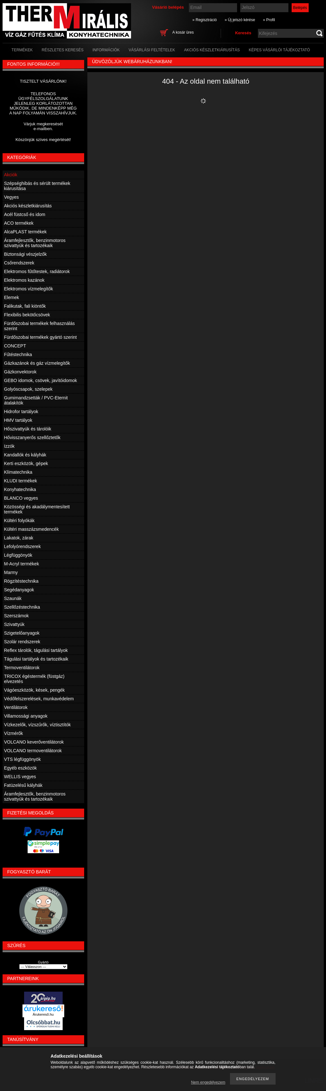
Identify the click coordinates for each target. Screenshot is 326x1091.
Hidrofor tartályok (21, 411)
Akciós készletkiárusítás (28, 205)
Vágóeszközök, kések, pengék (34, 690)
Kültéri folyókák (19, 520)
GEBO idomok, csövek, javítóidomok (40, 380)
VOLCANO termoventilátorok (33, 750)
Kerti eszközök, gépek (26, 463)
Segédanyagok (19, 589)
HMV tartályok (18, 420)
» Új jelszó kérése (240, 20)
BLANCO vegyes (21, 498)
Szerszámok (16, 615)
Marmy (11, 572)
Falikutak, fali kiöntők (25, 306)
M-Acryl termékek (21, 563)
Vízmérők (13, 733)
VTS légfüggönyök (22, 759)
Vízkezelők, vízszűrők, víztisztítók (37, 724)
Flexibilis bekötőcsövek (27, 314)
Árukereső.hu (43, 1014)
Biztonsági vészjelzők (25, 254)
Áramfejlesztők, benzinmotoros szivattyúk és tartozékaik (35, 243)
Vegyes (11, 197)
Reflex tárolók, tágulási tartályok (36, 650)
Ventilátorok (16, 707)
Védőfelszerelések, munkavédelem (39, 698)
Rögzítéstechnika (21, 581)
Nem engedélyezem (208, 1082)
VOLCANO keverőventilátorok (34, 742)
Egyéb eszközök (20, 767)
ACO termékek (19, 223)
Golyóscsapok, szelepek (28, 389)
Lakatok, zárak (18, 537)
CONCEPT (15, 345)
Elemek (11, 297)
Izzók (9, 446)
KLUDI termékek (20, 480)
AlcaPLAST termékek (25, 231)
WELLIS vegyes (20, 776)
